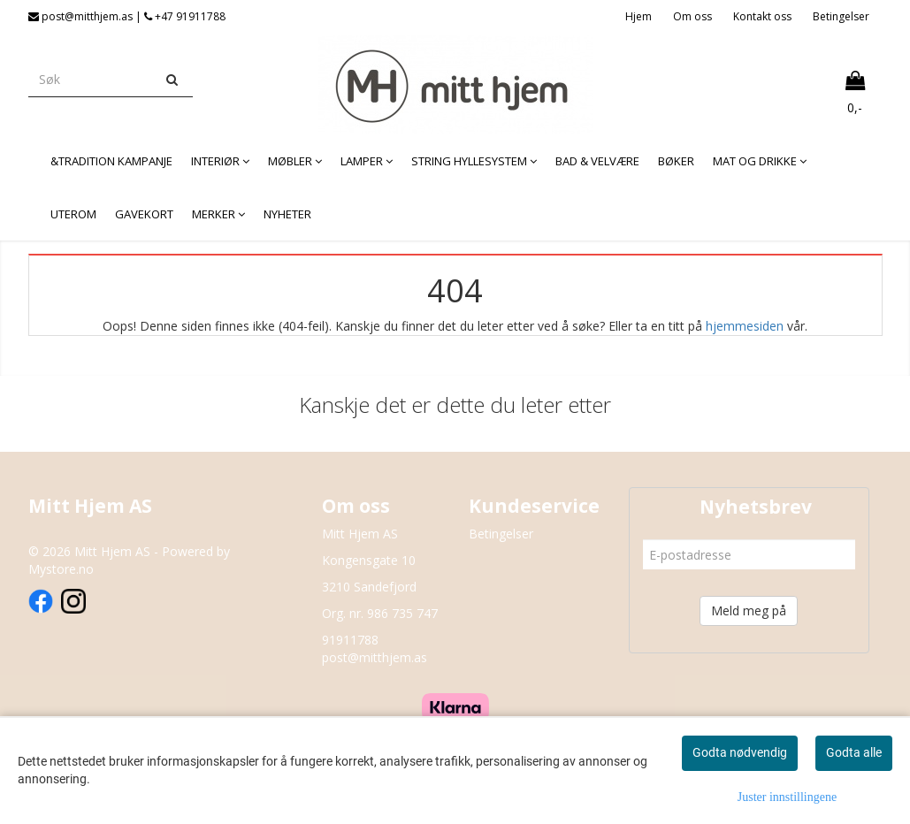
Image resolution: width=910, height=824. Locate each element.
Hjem (638, 16)
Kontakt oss (762, 16)
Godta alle (854, 752)
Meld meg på (748, 610)
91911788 (350, 639)
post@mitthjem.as (374, 657)
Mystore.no (61, 569)
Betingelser (841, 16)
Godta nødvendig (739, 752)
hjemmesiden (745, 325)
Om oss (692, 16)
